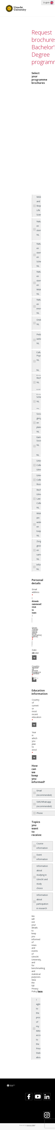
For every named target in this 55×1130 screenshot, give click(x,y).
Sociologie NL (39, 442)
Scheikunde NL (39, 399)
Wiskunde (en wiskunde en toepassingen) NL (39, 524)
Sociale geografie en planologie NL (39, 422)
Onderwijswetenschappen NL (39, 322)
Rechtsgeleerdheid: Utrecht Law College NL (39, 498)
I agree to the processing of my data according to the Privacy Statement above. (38, 1028)
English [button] (46, 2)
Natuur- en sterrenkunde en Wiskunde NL (39, 282)
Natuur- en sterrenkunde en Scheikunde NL (39, 254)
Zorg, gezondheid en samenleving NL (39, 550)
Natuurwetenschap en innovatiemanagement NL (39, 306)
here (40, 991)
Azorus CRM (31, 1125)
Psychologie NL (39, 357)
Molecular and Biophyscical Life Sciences (39, 205)
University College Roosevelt (39, 480)
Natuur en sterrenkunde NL (39, 228)
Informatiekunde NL (38, 566)
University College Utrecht (39, 465)
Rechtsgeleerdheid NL (39, 380)
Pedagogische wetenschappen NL (39, 339)
